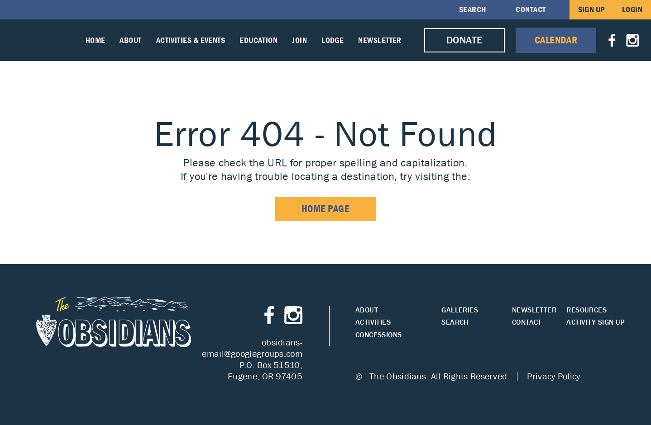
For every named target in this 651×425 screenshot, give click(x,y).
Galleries (459, 310)
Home (95, 40)
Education (258, 40)
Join (299, 40)
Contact (531, 9)
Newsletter (380, 40)
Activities (373, 322)
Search (472, 9)
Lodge (332, 40)
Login (632, 9)
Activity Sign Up (595, 322)
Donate (464, 40)
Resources (586, 310)
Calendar (556, 40)
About (130, 40)
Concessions (378, 335)
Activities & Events (190, 40)
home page (326, 208)
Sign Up (591, 9)
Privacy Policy (553, 376)
